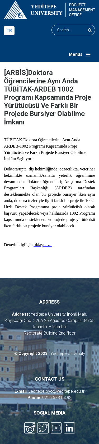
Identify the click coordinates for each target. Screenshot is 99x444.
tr (9, 30)
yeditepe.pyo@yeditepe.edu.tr (56, 391)
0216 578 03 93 (57, 397)
